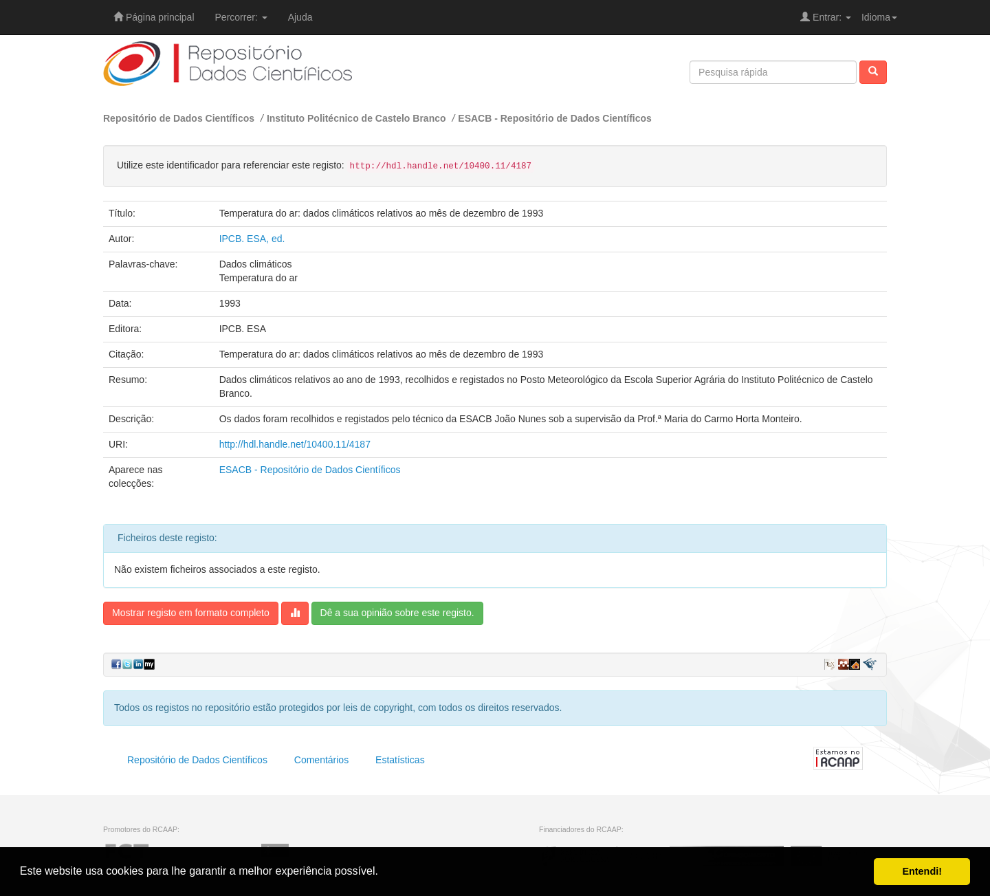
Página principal (154, 17)
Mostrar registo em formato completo (191, 612)
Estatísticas (400, 759)
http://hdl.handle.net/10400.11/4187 (295, 444)
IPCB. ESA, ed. (252, 238)
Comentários (321, 759)
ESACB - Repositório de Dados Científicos (555, 118)
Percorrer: (241, 17)
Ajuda (300, 17)
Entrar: (825, 17)
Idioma (879, 17)
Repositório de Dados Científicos (178, 118)
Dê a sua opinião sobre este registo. (397, 612)
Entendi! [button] (922, 871)
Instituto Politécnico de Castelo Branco (356, 118)
